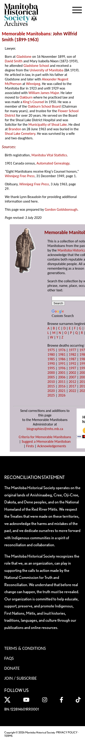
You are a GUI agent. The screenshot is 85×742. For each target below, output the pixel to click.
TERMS (8, 735)
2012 (72, 381)
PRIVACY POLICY (67, 732)
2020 (51, 391)
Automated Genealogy (52, 163)
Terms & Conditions (25, 648)
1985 (51, 359)
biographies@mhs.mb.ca (45, 429)
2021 (61, 391)
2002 (72, 372)
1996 (61, 368)
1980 (51, 354)
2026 (61, 395)
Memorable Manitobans (26, 34)
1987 (72, 359)
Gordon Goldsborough (61, 209)
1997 (72, 368)
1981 (61, 354)
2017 (72, 386)
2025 (51, 395)
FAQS (9, 658)
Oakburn (26, 97)
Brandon (15, 129)
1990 (51, 363)
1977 (72, 350)
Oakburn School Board (44, 106)
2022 (72, 391)
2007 (72, 377)
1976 (61, 350)
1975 (51, 350)
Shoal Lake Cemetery (20, 133)
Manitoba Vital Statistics (49, 155)
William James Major (44, 93)
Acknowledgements (51, 446)
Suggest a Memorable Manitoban (46, 441)
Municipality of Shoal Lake (47, 124)
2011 (61, 381)
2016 (61, 386)
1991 (61, 363)
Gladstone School (36, 65)
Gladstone (24, 56)
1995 (51, 368)
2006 (61, 377)
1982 (72, 354)
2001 (61, 372)
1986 (61, 359)
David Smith (13, 61)
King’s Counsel (33, 102)
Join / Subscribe (20, 678)
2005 (51, 377)
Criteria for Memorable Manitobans (45, 437)
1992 (72, 363)
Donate (12, 668)
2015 (51, 386)
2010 (51, 381)
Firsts (30, 446)
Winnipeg (33, 84)
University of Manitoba (46, 70)
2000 (51, 372)
